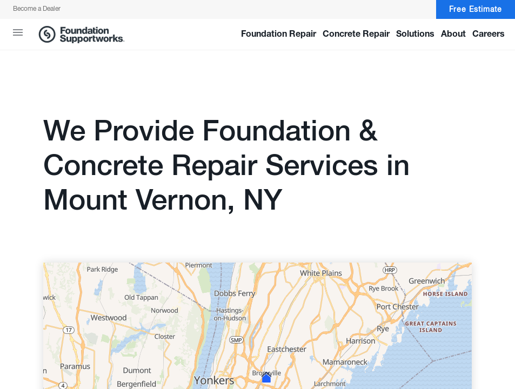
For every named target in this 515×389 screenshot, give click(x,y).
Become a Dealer (37, 9)
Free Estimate (475, 10)
